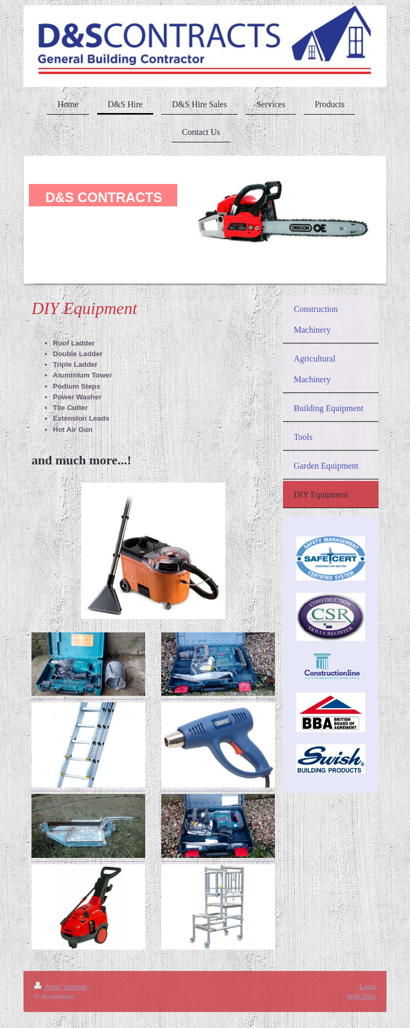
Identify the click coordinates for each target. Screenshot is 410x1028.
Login (367, 986)
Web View (361, 996)
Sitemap (75, 987)
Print (47, 987)
